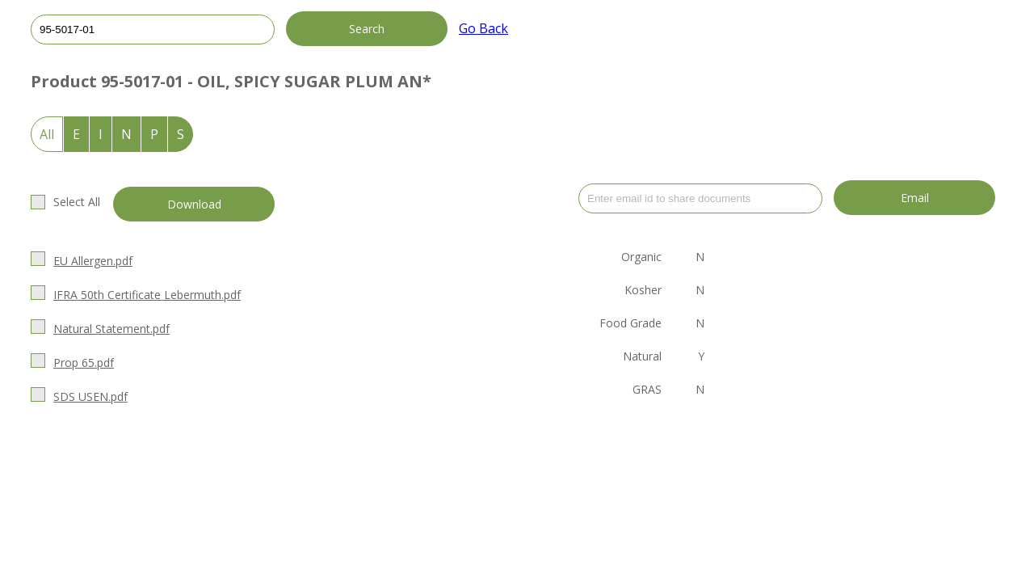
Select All (76, 201)
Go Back (483, 28)
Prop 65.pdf (83, 362)
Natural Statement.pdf (111, 328)
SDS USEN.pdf (90, 396)
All (47, 134)
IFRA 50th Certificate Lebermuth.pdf (147, 294)
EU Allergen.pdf (92, 260)
